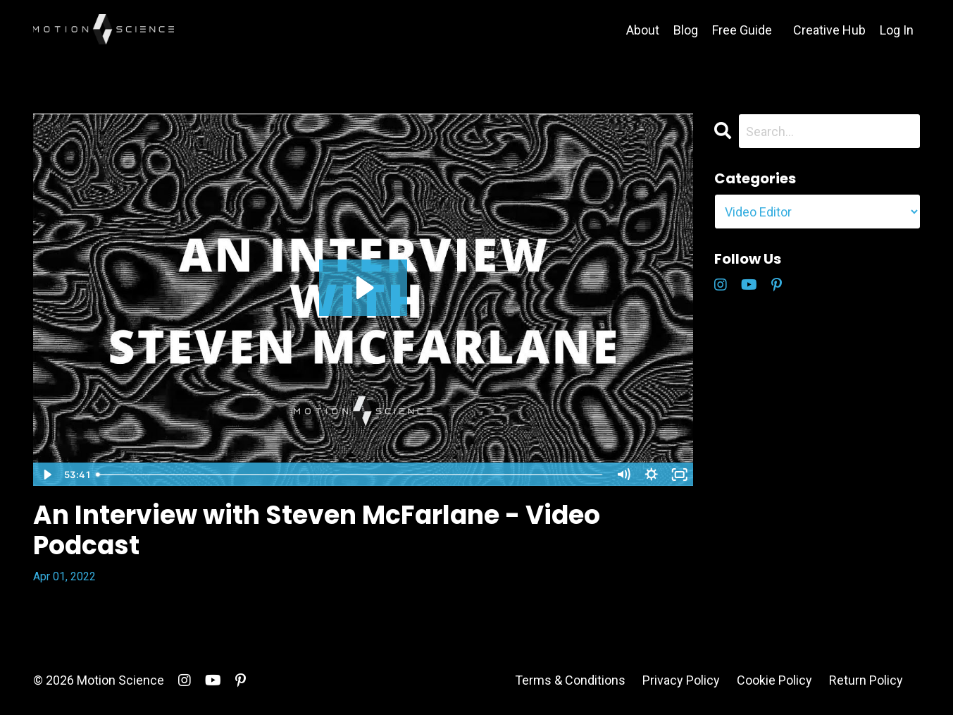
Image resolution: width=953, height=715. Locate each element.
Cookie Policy (774, 680)
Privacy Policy (681, 680)
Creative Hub (829, 30)
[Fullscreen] (680, 475)
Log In (897, 30)
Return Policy (866, 680)
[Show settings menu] (651, 475)
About (642, 30)
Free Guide (742, 30)
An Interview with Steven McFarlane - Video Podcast (316, 530)
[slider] (350, 475)
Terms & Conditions (570, 680)
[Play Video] (46, 475)
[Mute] (623, 475)
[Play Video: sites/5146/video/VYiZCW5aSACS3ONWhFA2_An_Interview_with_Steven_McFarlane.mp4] (363, 287)
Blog (685, 30)
